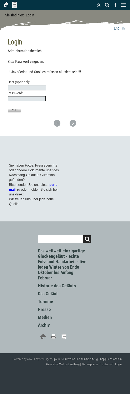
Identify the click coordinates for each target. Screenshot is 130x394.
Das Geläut (48, 293)
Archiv (44, 325)
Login (118, 364)
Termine (45, 301)
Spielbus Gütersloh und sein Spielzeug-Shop (78, 359)
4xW (29, 359)
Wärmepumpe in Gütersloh (97, 364)
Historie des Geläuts (57, 285)
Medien (45, 317)
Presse (44, 309)
